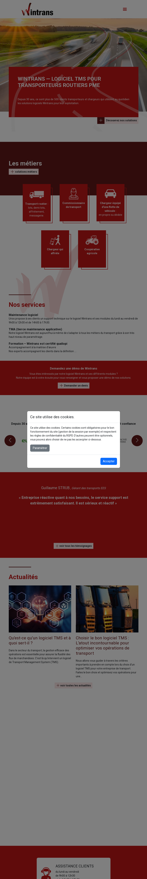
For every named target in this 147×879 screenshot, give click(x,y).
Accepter (109, 461)
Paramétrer (40, 448)
